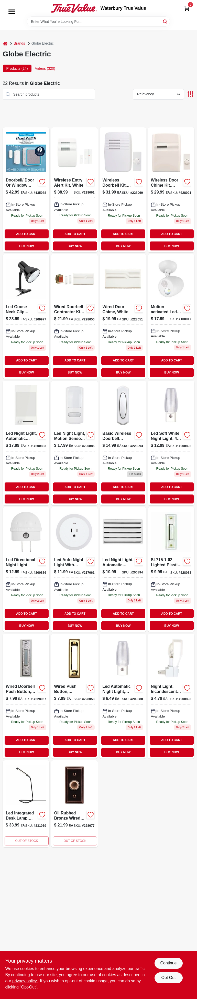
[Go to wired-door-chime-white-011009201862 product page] (123, 316)
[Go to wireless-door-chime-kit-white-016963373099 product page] (171, 189)
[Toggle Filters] (190, 94)
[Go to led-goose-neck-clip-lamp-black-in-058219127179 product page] (26, 316)
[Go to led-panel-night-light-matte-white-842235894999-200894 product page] (123, 569)
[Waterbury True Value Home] (74, 8)
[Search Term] (98, 21)
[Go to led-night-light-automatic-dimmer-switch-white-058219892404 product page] (26, 443)
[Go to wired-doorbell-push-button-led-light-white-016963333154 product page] (171, 569)
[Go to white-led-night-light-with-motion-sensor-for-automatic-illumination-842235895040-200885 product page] (74, 443)
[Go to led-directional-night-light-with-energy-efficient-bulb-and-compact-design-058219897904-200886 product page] (26, 569)
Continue (168, 963)
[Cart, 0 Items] (186, 8)
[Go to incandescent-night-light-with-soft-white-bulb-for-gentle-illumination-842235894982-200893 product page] (171, 696)
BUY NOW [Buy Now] (26, 246)
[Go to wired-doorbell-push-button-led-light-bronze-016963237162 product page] (74, 803)
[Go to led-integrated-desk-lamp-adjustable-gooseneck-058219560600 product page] (26, 803)
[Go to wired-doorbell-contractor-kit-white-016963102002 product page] (74, 316)
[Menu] (11, 11)
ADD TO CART (26, 234)
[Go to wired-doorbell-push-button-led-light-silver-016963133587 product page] (26, 696)
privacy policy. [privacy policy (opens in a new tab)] (25, 981)
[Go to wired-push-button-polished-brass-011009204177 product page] (74, 696)
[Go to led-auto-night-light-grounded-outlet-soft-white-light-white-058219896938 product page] (74, 569)
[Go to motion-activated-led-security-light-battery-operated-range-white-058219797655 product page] (171, 316)
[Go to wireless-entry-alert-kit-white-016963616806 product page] (74, 189)
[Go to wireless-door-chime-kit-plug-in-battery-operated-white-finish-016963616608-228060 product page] (123, 189)
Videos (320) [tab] (45, 68)
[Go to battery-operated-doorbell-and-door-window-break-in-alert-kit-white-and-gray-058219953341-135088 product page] (26, 189)
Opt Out (168, 977)
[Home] (5, 43)
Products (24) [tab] (17, 68)
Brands (19, 43)
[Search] (165, 21)
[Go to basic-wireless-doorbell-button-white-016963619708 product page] (123, 443)
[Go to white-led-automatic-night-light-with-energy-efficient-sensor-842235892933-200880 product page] (123, 696)
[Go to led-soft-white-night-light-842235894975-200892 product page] (171, 443)
